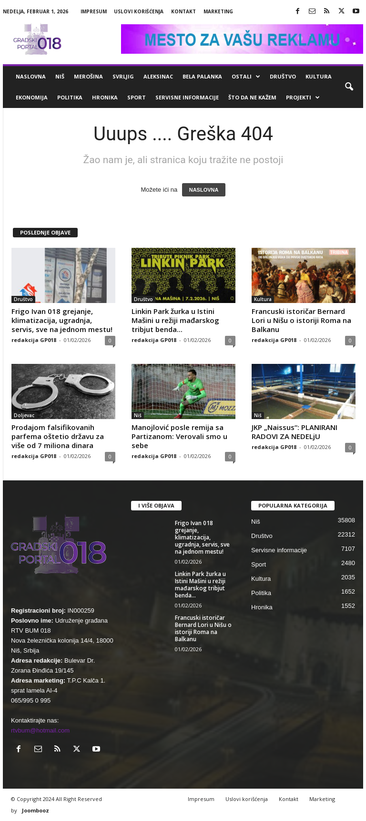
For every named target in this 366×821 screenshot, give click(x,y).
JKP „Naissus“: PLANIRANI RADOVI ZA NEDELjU (294, 431)
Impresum (94, 11)
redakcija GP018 (33, 339)
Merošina (88, 76)
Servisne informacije (187, 97)
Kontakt (183, 11)
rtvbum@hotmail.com (40, 730)
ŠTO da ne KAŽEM (252, 97)
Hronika (105, 97)
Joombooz (35, 810)
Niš (59, 76)
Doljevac (24, 415)
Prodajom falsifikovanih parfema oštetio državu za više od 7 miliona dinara (57, 436)
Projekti (303, 97)
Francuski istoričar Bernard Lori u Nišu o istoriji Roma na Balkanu (301, 320)
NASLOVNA (204, 190)
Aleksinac (158, 76)
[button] (348, 87)
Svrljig (123, 76)
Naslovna (31, 76)
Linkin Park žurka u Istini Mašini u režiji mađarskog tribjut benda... (175, 320)
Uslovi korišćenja (138, 11)
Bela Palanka (202, 76)
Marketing (218, 11)
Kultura (318, 76)
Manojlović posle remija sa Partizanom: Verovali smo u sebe (179, 436)
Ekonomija (32, 97)
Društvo (283, 76)
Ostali (246, 76)
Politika (69, 97)
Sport (136, 97)
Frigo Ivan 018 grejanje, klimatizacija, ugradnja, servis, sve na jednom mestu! (61, 320)
